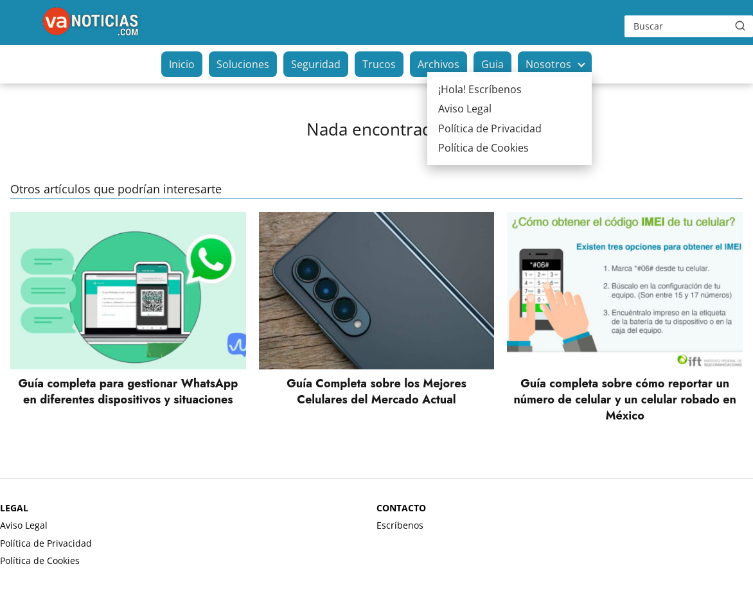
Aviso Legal (24, 525)
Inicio (182, 64)
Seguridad (316, 64)
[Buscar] (740, 25)
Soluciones (243, 64)
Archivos (438, 64)
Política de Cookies (40, 560)
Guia (492, 64)
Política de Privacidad (46, 543)
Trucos (379, 64)
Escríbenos (399, 525)
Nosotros (548, 64)
